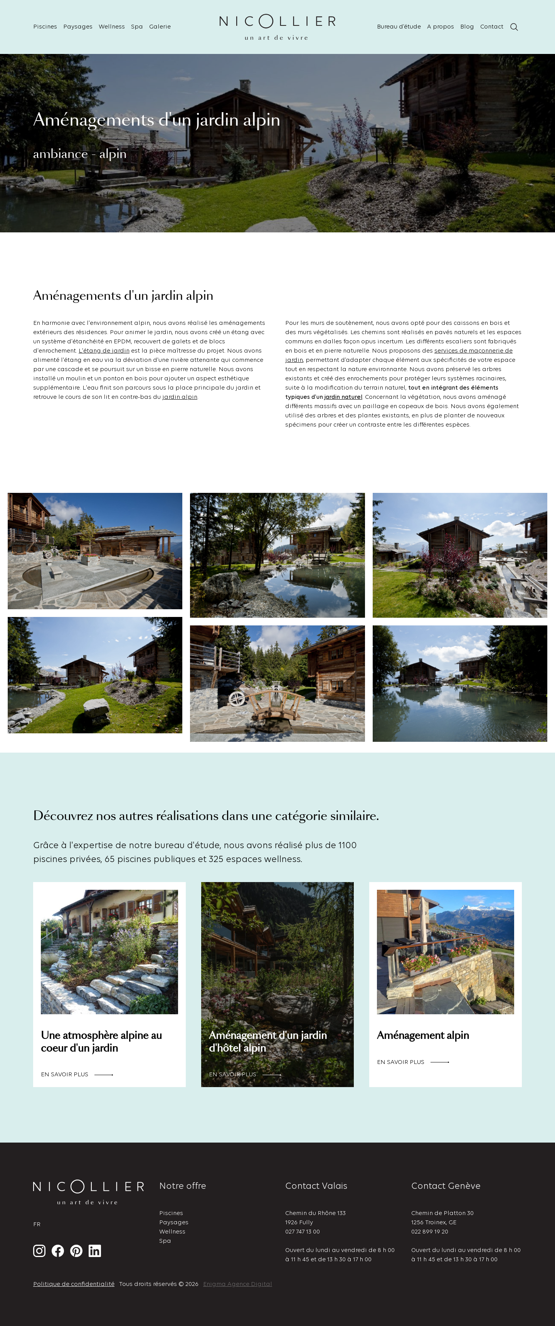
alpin (189, 397)
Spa (137, 27)
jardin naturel (343, 397)
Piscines (45, 27)
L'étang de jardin (104, 351)
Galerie (160, 27)
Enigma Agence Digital (237, 1284)
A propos (440, 27)
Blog (467, 27)
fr (36, 1225)
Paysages (77, 27)
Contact (491, 27)
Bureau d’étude (399, 27)
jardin (172, 397)
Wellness (112, 27)
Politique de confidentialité (73, 1284)
